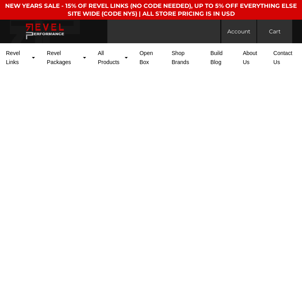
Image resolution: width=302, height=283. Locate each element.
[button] (20, 57)
